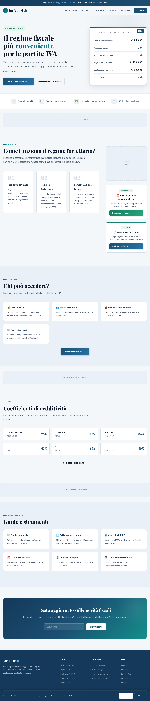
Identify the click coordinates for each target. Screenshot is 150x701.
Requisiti (86, 10)
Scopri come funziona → (18, 81)
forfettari (15, 10)
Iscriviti (140, 10)
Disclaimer (125, 682)
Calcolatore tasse (97, 665)
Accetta (126, 696)
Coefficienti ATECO (67, 674)
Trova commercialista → (122, 213)
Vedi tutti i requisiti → (75, 351)
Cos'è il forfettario (67, 665)
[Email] (64, 626)
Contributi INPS (66, 682)
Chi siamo (125, 665)
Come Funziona (71, 10)
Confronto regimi (97, 669)
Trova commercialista (99, 674)
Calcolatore (125, 10)
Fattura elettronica (67, 678)
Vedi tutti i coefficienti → (75, 463)
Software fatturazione (99, 678)
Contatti (124, 669)
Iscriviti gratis (96, 627)
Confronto (112, 10)
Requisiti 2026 (65, 669)
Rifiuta (140, 696)
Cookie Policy (126, 678)
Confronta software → (121, 246)
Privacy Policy (127, 674)
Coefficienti (99, 10)
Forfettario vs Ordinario (49, 81)
